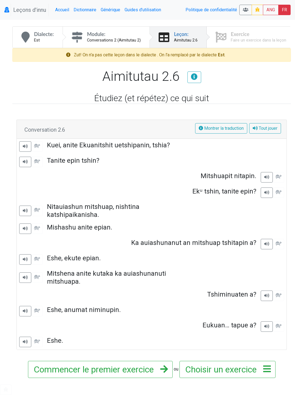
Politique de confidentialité (211, 9)
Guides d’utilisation (143, 9)
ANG (270, 9)
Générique (110, 9)
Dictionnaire (85, 9)
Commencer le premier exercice (99, 369)
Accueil (62, 9)
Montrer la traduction (221, 128)
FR (284, 9)
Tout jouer (265, 128)
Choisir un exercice (226, 369)
